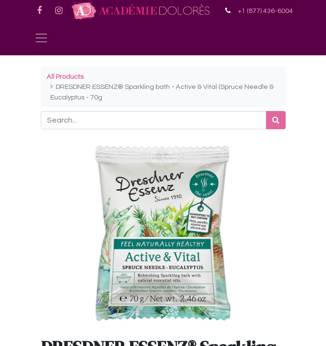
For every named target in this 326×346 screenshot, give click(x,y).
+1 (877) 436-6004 (265, 10)
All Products (65, 76)
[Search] (276, 120)
